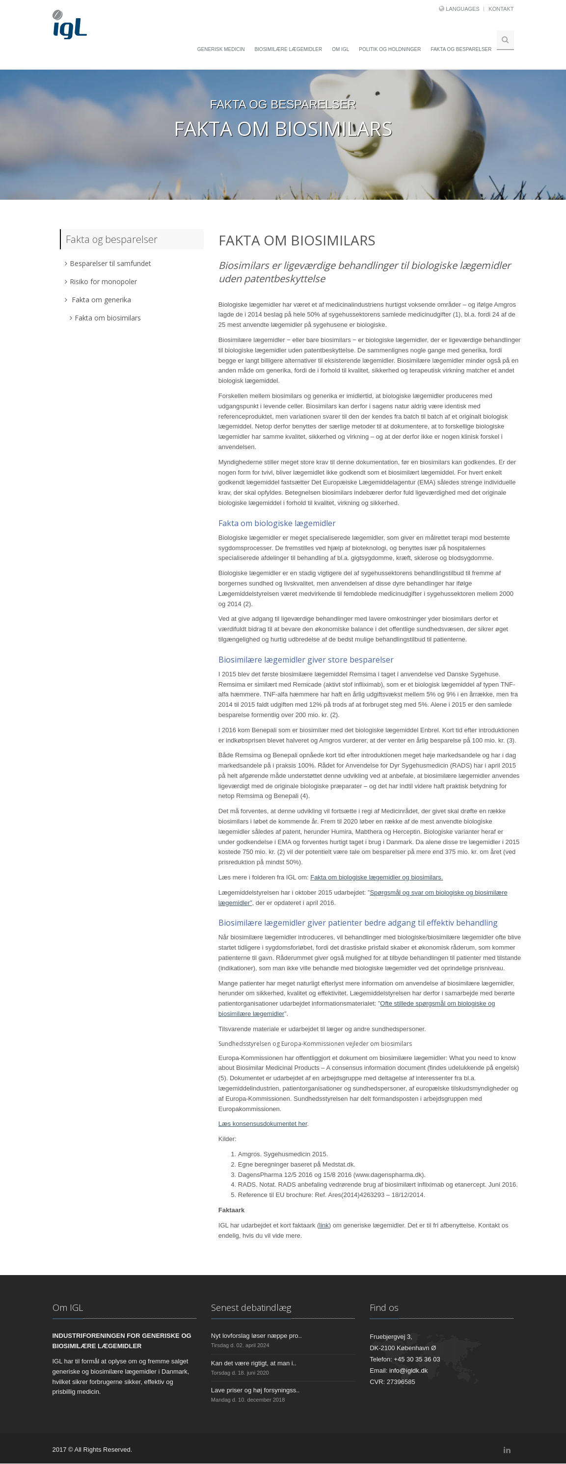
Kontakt (500, 9)
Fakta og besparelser (461, 49)
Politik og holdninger (390, 49)
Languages (462, 9)
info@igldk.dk (408, 1371)
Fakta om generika (98, 299)
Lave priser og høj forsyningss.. (255, 1390)
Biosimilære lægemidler (288, 49)
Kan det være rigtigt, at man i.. (253, 1363)
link (324, 1225)
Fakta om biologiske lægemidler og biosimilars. (376, 877)
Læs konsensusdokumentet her (262, 1124)
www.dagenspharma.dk (388, 1174)
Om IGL (340, 49)
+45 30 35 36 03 (417, 1359)
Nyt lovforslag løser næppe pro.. (256, 1336)
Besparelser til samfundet (108, 263)
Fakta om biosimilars (105, 317)
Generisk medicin (221, 49)
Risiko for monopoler (101, 281)
